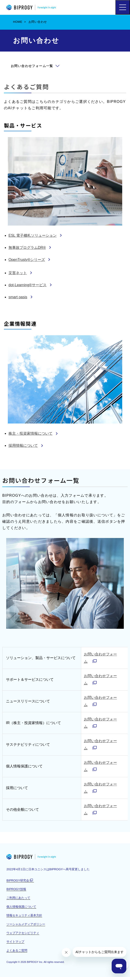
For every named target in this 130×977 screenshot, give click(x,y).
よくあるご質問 (26, 86)
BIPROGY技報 (16, 889)
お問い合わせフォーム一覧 (32, 66)
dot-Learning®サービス (27, 285)
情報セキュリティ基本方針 (24, 915)
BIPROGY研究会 (20, 880)
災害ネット (17, 273)
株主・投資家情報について (30, 433)
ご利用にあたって (18, 897)
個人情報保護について (21, 906)
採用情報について (23, 445)
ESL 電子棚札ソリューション (32, 235)
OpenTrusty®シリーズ (26, 260)
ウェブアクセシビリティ (22, 933)
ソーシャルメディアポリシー (25, 924)
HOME (17, 21)
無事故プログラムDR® (27, 247)
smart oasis (17, 297)
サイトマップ (15, 941)
